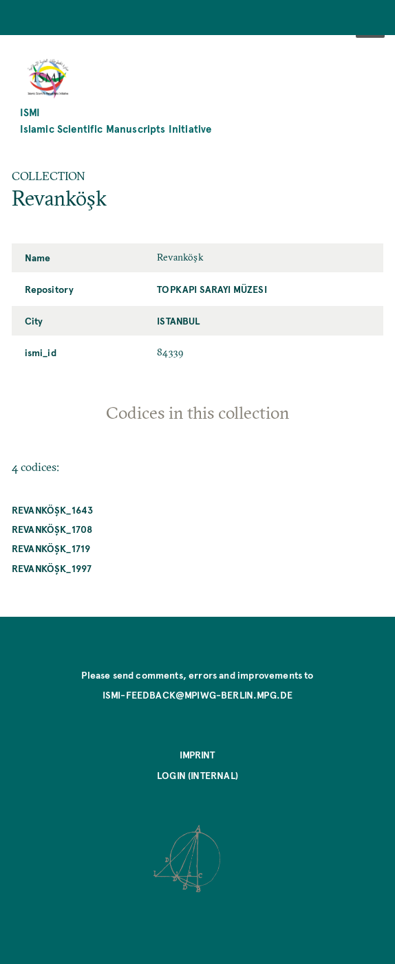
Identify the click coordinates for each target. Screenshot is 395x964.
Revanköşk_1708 (52, 529)
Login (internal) (197, 775)
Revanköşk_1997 (52, 568)
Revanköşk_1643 (52, 509)
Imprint (197, 754)
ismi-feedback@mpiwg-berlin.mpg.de (198, 694)
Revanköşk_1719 (51, 548)
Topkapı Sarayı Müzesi (212, 289)
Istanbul (178, 320)
